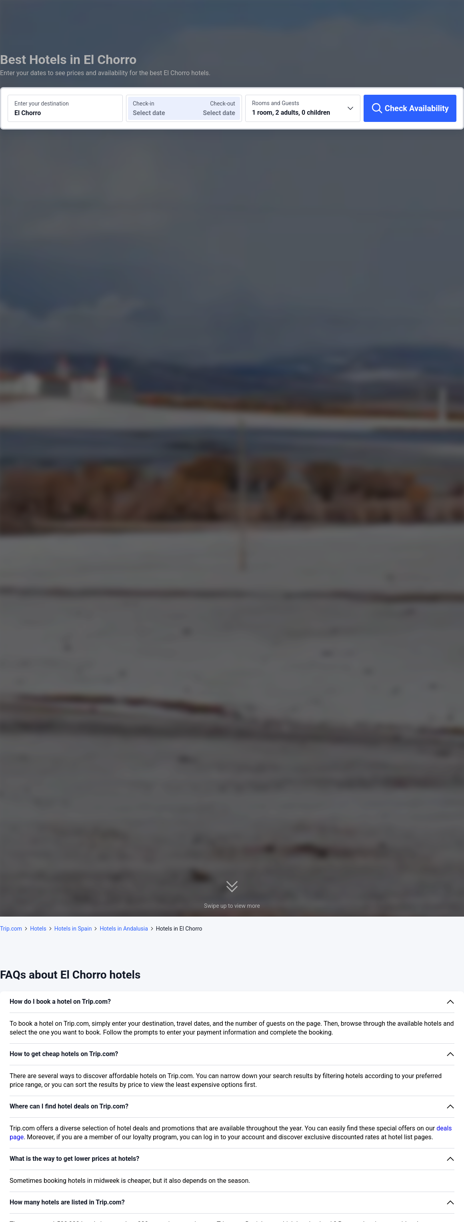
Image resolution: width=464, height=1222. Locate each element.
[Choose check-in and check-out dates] (155, 108)
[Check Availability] (410, 108)
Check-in (143, 103)
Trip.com (11, 928)
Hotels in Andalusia (124, 928)
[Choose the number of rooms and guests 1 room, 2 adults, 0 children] (303, 108)
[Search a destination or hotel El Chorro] (65, 108)
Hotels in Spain (73, 928)
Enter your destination (41, 103)
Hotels (38, 928)
